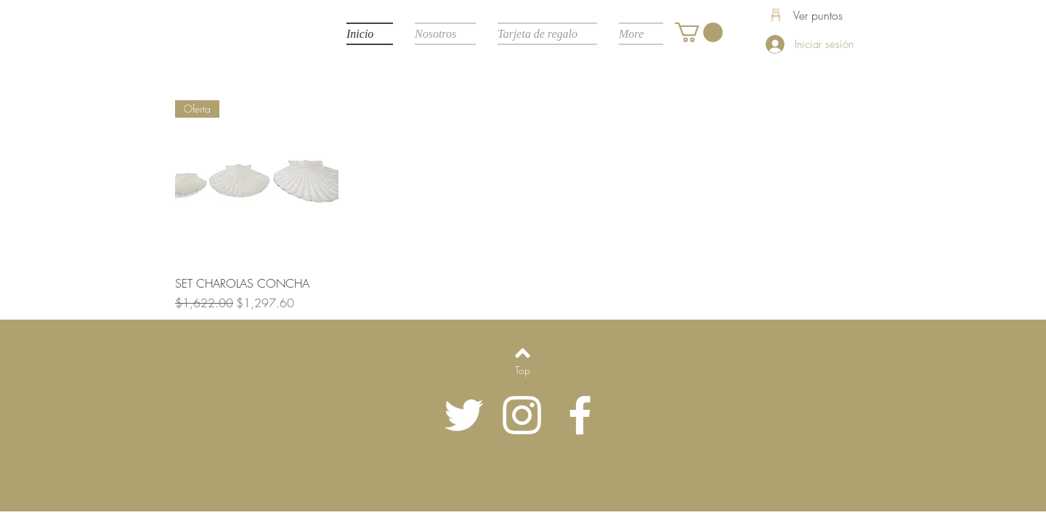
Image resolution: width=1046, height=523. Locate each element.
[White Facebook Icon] (580, 415)
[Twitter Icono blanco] (464, 415)
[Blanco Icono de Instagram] (522, 415)
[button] (699, 32)
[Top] (523, 370)
